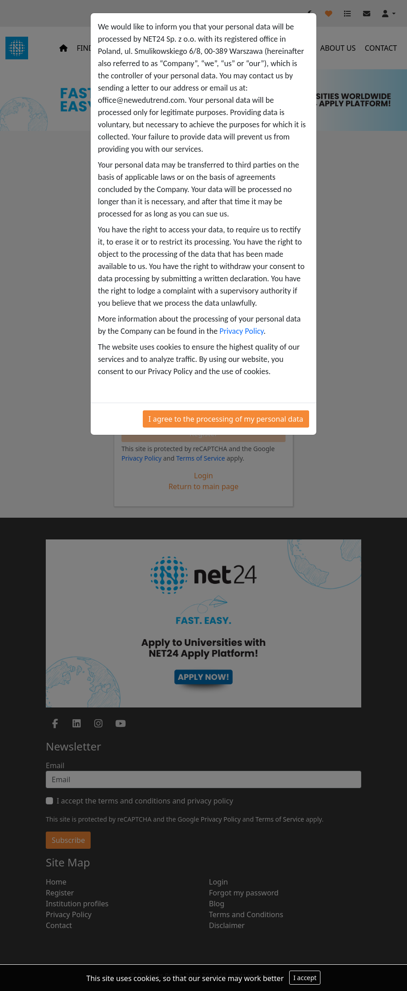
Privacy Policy (241, 331)
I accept (304, 977)
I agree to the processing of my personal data (226, 419)
